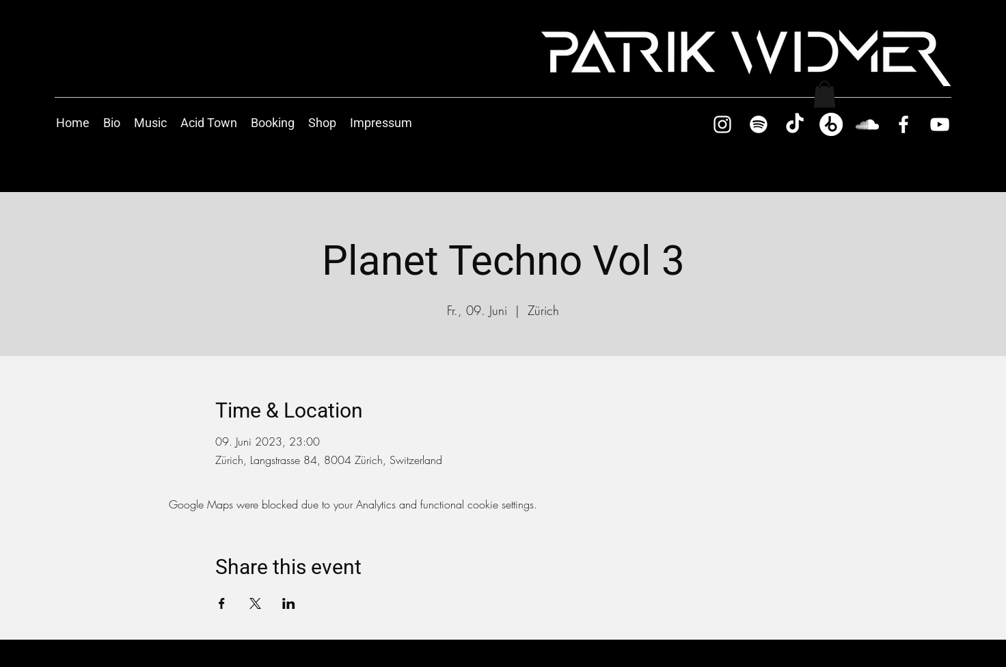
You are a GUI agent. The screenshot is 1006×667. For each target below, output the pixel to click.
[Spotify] (758, 124)
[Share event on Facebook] (221, 603)
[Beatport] (831, 124)
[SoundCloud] (867, 124)
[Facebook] (903, 124)
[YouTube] (939, 124)
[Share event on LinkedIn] (288, 603)
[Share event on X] (255, 603)
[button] (824, 94)
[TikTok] (794, 124)
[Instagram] (722, 124)
